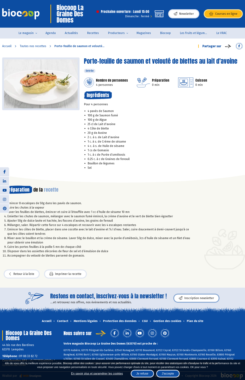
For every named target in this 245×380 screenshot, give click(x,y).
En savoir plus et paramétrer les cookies (97, 373)
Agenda (51, 33)
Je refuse (142, 373)
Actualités (71, 33)
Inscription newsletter (196, 298)
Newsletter (184, 14)
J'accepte (168, 373)
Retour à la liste (21, 274)
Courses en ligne (223, 14)
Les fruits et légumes (194, 33)
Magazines (144, 33)
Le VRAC (221, 33)
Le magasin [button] (26, 33)
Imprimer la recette (65, 274)
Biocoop (165, 33)
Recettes (93, 33)
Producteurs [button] (116, 33)
